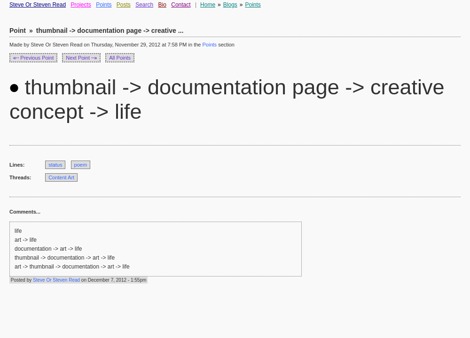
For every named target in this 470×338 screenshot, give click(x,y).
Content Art (61, 177)
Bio (162, 4)
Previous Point (33, 58)
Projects (80, 4)
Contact (180, 4)
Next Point (81, 58)
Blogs (230, 4)
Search (144, 4)
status (55, 165)
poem (80, 165)
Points (103, 4)
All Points (120, 58)
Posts (124, 4)
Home (207, 4)
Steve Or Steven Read (37, 4)
